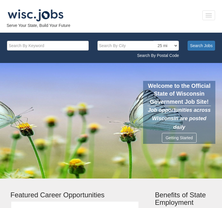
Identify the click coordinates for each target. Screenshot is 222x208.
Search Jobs (201, 45)
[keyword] (48, 46)
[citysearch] (138, 46)
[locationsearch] (165, 46)
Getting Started (179, 137)
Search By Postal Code (158, 55)
